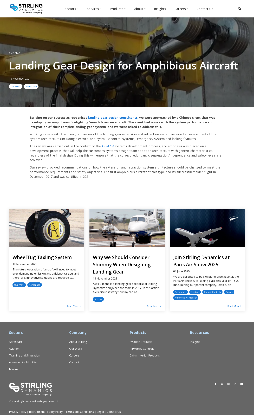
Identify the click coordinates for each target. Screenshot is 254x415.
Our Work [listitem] (19, 284)
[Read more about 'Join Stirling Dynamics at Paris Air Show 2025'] (207, 228)
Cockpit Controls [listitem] (212, 292)
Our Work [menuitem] (75, 349)
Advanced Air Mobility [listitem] (186, 297)
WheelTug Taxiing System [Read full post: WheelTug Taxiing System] (42, 257)
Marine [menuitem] (13, 369)
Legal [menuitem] (100, 412)
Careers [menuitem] (74, 355)
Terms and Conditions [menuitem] (80, 412)
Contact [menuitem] (74, 362)
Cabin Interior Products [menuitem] (145, 355)
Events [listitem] (229, 292)
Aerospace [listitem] (34, 284)
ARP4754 (108, 146)
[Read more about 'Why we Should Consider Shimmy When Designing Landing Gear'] (127, 228)
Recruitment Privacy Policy (46, 412)
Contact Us (205, 9)
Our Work (16, 86)
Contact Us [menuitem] (114, 412)
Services (94, 9)
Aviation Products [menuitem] (141, 342)
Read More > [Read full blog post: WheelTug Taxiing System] (74, 306)
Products (118, 9)
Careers (181, 9)
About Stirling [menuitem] (78, 342)
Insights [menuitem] (195, 342)
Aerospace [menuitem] (16, 342)
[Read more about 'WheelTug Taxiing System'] (46, 228)
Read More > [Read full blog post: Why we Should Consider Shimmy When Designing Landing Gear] (154, 306)
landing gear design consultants (113, 117)
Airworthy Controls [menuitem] (142, 349)
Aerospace (31, 86)
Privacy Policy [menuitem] (17, 412)
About (140, 9)
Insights (160, 9)
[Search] (239, 9)
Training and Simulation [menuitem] (24, 355)
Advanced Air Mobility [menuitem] (23, 362)
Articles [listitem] (98, 299)
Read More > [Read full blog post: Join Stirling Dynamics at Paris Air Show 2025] (234, 306)
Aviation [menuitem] (14, 349)
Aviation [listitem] (195, 292)
